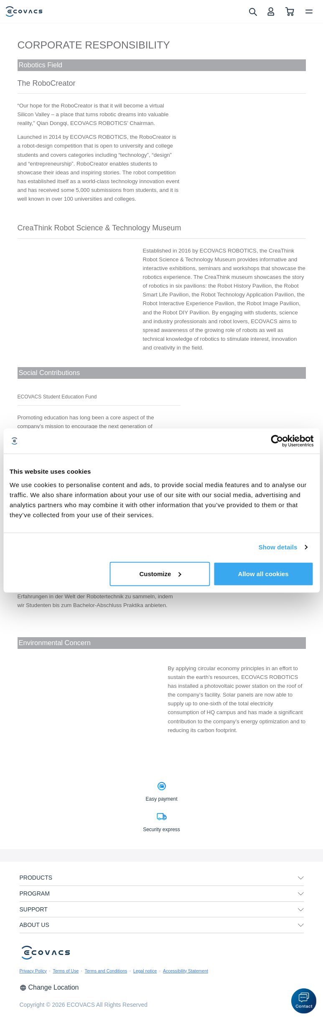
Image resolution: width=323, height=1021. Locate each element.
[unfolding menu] (301, 878)
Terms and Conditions (106, 970)
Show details (278, 547)
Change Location (49, 987)
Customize (160, 573)
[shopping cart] (289, 11)
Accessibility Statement (185, 970)
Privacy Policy (33, 970)
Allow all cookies (263, 573)
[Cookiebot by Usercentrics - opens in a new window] (276, 441)
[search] (253, 11)
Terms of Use (66, 970)
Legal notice (145, 970)
